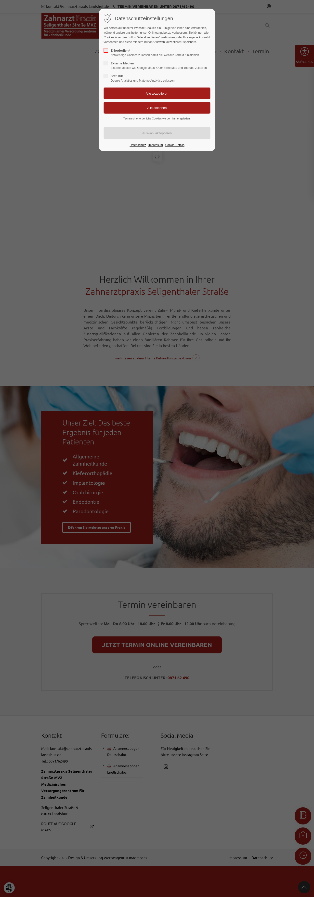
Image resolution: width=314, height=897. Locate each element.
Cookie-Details (174, 145)
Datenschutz (138, 145)
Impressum (155, 145)
